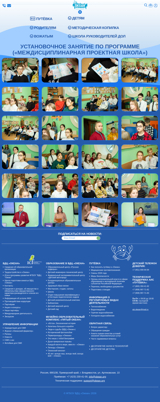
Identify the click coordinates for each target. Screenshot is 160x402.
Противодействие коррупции (17, 301)
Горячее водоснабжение (102, 313)
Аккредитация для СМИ (15, 328)
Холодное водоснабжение (102, 316)
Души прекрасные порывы (60, 341)
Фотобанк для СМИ (13, 343)
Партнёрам (10, 304)
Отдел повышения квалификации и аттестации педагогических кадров (64, 296)
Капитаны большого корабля (61, 326)
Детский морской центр (58, 306)
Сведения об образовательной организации (18, 268)
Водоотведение (98, 310)
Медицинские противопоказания (105, 270)
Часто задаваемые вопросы (103, 339)
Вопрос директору (99, 327)
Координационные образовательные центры (64, 281)
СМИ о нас (9, 340)
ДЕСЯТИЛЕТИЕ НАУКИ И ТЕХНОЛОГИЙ (109, 346)
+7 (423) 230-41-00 (4, 5)
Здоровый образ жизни (58, 286)
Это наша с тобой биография (61, 338)
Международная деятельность (18, 313)
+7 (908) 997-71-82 (140, 290)
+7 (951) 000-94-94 (140, 270)
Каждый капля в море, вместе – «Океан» (66, 345)
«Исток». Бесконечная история (62, 323)
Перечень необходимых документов (107, 287)
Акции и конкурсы (12, 307)
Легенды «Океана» (56, 348)
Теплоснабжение (98, 307)
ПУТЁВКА (44, 19)
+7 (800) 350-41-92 (140, 286)
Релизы (8, 334)
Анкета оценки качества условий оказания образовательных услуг (106, 334)
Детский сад (53, 309)
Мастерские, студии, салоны (60, 289)
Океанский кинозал (56, 351)
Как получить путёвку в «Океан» (105, 267)
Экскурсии (9, 317)
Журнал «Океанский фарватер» (19, 331)
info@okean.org (9, 6)
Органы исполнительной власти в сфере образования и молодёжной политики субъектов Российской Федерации (109, 281)
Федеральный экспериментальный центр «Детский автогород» (66, 276)
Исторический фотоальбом (60, 332)
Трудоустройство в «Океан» (17, 272)
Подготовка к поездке (100, 290)
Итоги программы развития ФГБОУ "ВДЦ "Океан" (23, 276)
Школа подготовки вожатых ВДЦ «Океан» (19, 281)
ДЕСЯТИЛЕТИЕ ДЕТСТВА (103, 349)
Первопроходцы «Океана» (60, 335)
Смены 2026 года (99, 273)
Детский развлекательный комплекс (64, 300)
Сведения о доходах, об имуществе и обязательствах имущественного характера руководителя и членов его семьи (21, 292)
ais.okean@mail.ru (140, 309)
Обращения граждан (100, 330)
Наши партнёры (12, 310)
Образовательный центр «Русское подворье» (63, 268)
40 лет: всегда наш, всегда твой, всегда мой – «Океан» (65, 355)
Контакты (9, 286)
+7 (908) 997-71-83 (140, 293)
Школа (51, 292)
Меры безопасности (100, 276)
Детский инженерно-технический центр (65, 272)
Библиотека (53, 303)
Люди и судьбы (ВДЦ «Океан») (62, 329)
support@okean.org (94, 380)
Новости (8, 337)
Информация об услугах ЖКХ (18, 298)
